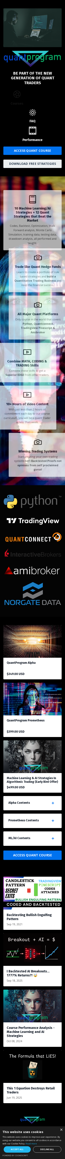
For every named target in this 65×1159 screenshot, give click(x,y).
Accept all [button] (17, 1149)
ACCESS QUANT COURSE (32, 151)
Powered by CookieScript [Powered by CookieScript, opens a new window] (15, 1155)
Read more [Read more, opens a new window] (31, 1143)
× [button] (61, 1130)
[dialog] (32, 1142)
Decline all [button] (47, 1149)
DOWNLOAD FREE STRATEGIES (32, 164)
